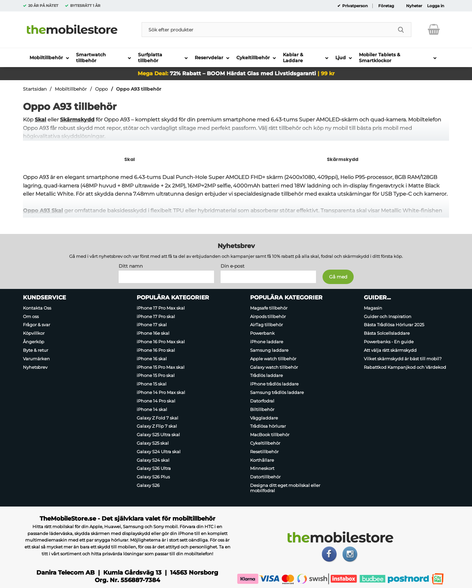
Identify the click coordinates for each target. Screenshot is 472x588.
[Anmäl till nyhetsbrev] (338, 277)
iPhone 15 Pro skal (156, 375)
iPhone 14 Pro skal (156, 400)
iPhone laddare (266, 341)
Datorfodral (262, 400)
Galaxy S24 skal (153, 460)
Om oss (31, 316)
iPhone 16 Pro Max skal (161, 341)
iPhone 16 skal (152, 358)
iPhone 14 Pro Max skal (161, 392)
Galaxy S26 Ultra (154, 468)
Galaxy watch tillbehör (274, 366)
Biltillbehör (262, 409)
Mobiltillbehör (71, 89)
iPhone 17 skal (152, 324)
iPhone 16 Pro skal (156, 350)
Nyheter (414, 6)
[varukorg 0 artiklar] (434, 29)
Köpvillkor (34, 333)
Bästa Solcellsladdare (387, 333)
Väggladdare (264, 417)
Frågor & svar (36, 324)
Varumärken (36, 358)
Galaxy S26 (148, 485)
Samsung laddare (269, 350)
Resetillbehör (264, 451)
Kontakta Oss (37, 308)
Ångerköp (33, 341)
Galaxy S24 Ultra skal (159, 451)
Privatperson (354, 6)
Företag (386, 6)
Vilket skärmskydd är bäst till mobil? (403, 358)
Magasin (373, 308)
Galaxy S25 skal (153, 443)
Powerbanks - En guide (389, 341)
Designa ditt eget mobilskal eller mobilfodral (285, 488)
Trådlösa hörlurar (268, 426)
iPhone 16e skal (153, 333)
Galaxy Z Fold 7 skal (157, 417)
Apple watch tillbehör (273, 358)
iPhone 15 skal (152, 383)
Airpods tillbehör (268, 316)
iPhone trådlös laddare (274, 383)
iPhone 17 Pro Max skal (161, 308)
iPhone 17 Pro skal (156, 316)
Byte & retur (35, 350)
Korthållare (262, 460)
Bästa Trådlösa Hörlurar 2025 (394, 324)
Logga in (435, 6)
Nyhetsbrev (35, 366)
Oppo (101, 89)
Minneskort (262, 468)
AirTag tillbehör (266, 324)
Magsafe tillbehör (268, 308)
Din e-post (233, 266)
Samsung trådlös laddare (277, 392)
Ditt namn (131, 266)
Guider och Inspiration (387, 316)
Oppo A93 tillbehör (138, 89)
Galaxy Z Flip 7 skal (157, 426)
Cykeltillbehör (265, 443)
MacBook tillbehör (269, 434)
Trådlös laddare (266, 375)
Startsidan (35, 89)
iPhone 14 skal (152, 409)
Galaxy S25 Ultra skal (158, 434)
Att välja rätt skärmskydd (390, 350)
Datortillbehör (265, 476)
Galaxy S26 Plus (153, 476)
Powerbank (262, 333)
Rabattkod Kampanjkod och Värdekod (405, 366)
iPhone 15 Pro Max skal (161, 366)
